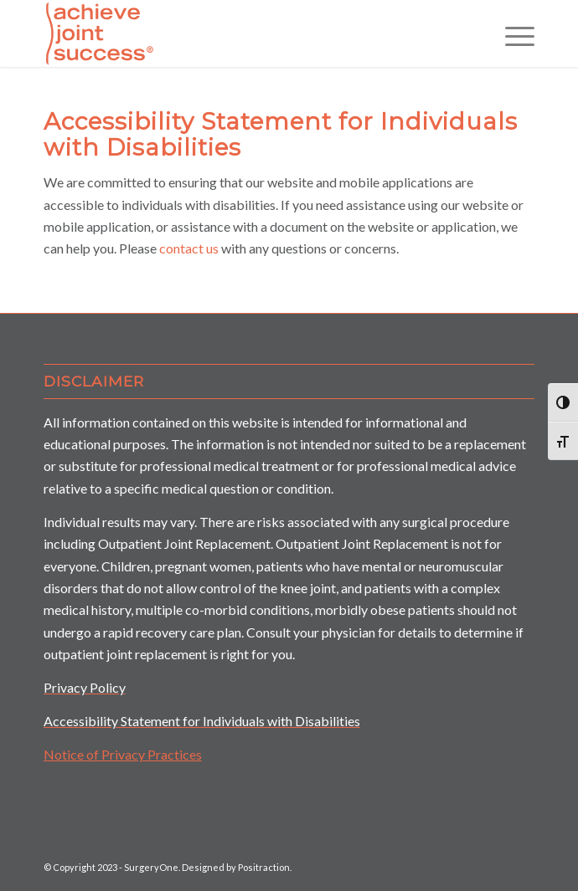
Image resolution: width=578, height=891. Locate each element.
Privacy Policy (85, 687)
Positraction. (265, 867)
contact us (189, 248)
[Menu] (511, 33)
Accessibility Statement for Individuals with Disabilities (202, 721)
